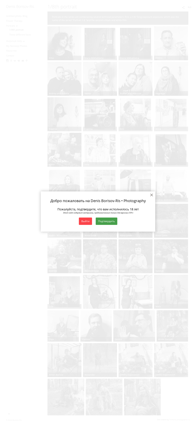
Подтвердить (106, 221)
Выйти (85, 221)
